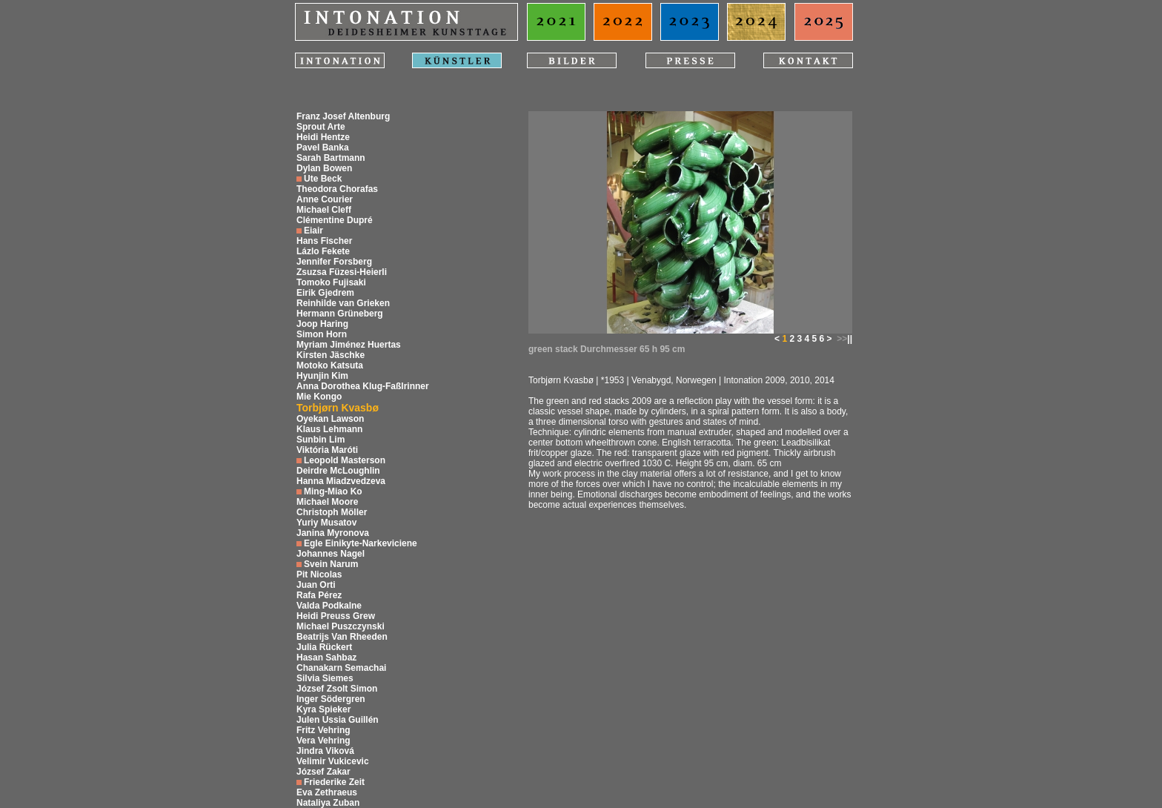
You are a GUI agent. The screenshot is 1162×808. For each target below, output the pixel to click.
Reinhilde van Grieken (343, 303)
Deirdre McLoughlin (338, 471)
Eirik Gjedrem (325, 293)
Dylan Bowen (324, 168)
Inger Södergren (330, 699)
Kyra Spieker (323, 709)
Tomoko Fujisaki (331, 282)
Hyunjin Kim (322, 376)
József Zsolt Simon (336, 688)
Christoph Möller (331, 512)
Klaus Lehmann (329, 429)
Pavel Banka (322, 147)
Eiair (313, 230)
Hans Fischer (324, 241)
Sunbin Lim (320, 439)
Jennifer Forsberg (334, 261)
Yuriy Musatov (326, 522)
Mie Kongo (319, 396)
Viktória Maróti (327, 450)
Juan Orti (316, 585)
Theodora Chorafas (337, 189)
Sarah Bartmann (330, 158)
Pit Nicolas (319, 574)
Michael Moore (327, 502)
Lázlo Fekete (323, 251)
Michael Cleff (323, 210)
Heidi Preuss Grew (335, 616)
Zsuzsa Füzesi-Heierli (341, 272)
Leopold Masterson (344, 460)
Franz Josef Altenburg (343, 116)
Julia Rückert (324, 647)
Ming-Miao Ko (333, 491)
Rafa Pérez (319, 595)
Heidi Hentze (323, 137)
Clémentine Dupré (334, 220)
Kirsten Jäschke (330, 355)
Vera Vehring (323, 740)
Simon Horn (321, 334)
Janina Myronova (332, 533)
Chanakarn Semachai (341, 668)
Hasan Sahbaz (326, 657)
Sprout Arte (320, 127)
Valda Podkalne (329, 605)
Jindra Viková (325, 751)
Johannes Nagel (330, 554)
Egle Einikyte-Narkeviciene (360, 543)
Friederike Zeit (334, 782)
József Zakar (323, 771)
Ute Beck (323, 178)
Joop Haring (322, 324)
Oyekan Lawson (330, 419)
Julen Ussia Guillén (337, 720)
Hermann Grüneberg (339, 313)
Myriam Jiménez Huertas (348, 345)
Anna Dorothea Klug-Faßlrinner (362, 386)
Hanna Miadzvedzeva (340, 481)
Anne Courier (324, 199)
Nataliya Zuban (327, 803)
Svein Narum (331, 564)
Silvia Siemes (324, 678)
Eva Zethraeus (326, 792)
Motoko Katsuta (329, 365)
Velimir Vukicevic (332, 761)
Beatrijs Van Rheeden (342, 637)
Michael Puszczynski (340, 626)
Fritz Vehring (323, 730)
